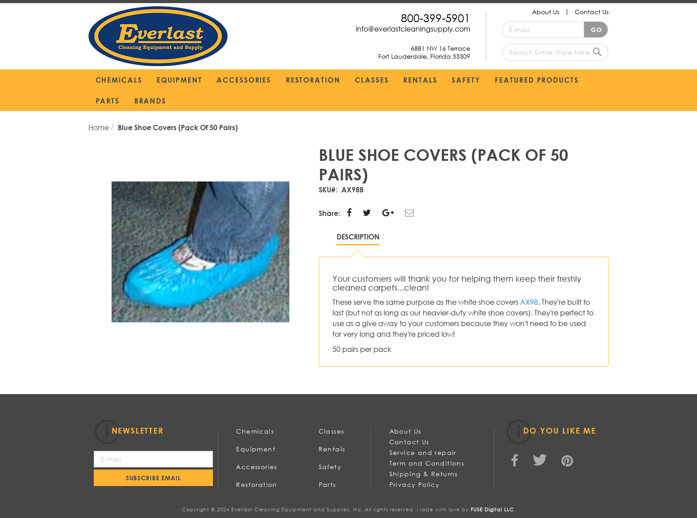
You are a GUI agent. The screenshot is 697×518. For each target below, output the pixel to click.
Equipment (256, 449)
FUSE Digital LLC (492, 509)
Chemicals (255, 431)
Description (358, 236)
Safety (330, 466)
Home (99, 127)
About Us (545, 12)
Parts (327, 484)
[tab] (358, 238)
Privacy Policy (414, 484)
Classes (331, 431)
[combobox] (555, 52)
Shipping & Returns (423, 474)
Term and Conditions (427, 463)
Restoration (256, 484)
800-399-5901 (435, 17)
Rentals (332, 449)
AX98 (529, 302)
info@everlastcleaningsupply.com (413, 28)
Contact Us (592, 12)
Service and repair (423, 452)
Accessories (256, 466)
